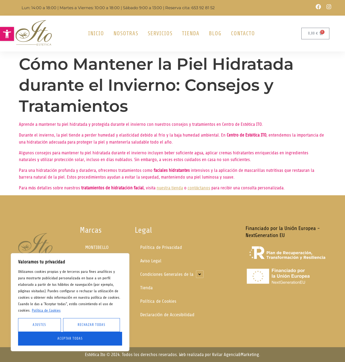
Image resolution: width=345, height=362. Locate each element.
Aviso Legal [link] (150, 261)
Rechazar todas (91, 325)
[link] (7, 34)
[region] (70, 302)
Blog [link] (215, 33)
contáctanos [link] (199, 188)
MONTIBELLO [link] (97, 247)
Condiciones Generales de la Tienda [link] (167, 281)
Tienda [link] (190, 33)
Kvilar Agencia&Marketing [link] (235, 355)
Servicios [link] (160, 33)
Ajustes (39, 325)
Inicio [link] (96, 33)
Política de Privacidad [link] (161, 247)
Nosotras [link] (125, 33)
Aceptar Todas (70, 338)
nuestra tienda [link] (170, 188)
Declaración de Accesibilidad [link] (167, 314)
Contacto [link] (243, 33)
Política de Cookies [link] (46, 310)
